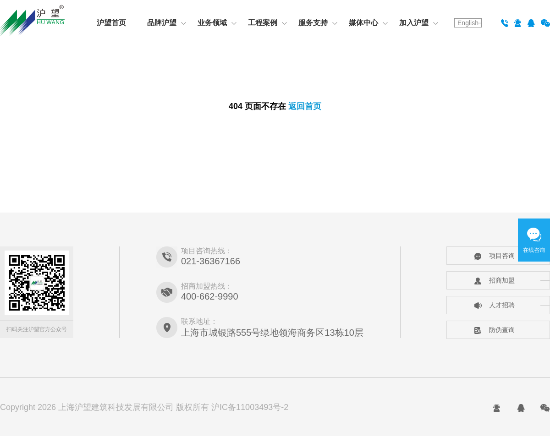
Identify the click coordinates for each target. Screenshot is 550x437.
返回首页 (304, 106)
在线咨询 (534, 250)
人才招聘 (494, 305)
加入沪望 (418, 23)
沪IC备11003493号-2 (249, 407)
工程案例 (267, 23)
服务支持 (317, 23)
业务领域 (217, 23)
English (467, 23)
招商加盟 (494, 280)
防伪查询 (494, 329)
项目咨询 (494, 255)
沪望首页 (111, 23)
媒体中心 (368, 23)
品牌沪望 (166, 23)
